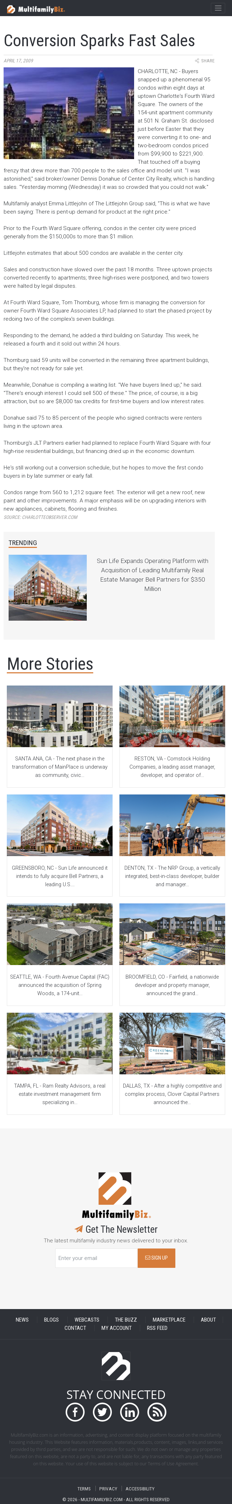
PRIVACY (108, 1488)
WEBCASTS (87, 1320)
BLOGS (51, 1320)
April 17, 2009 (18, 60)
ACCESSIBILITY (140, 1488)
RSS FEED (157, 1328)
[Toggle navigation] (218, 8)
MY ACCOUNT (116, 1328)
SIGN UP (156, 1258)
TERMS (84, 1488)
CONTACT (75, 1328)
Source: (40, 517)
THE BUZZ (126, 1320)
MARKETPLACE (169, 1320)
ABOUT (208, 1320)
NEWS (22, 1320)
